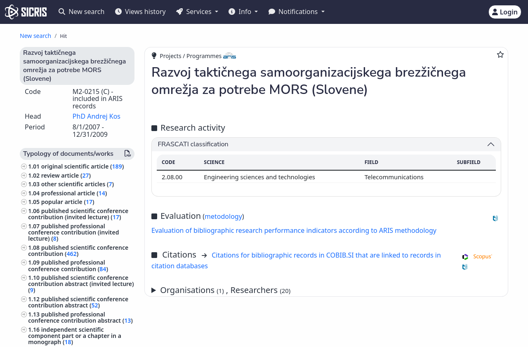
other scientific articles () (77, 184)
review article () (66, 175)
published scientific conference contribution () (78, 251)
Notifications (294, 11)
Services (194, 11)
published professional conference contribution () (68, 265)
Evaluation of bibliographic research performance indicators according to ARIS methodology (293, 230)
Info (241, 11)
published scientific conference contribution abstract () (78, 302)
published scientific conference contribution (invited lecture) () (78, 214)
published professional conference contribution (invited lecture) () (73, 232)
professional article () (74, 193)
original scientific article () (82, 166)
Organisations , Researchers (225, 289)
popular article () (67, 202)
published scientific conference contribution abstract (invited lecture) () (81, 284)
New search (81, 11)
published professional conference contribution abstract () (80, 317)
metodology (223, 216)
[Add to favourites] (500, 54)
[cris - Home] (26, 12)
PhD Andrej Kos (96, 116)
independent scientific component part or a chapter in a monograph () (74, 336)
